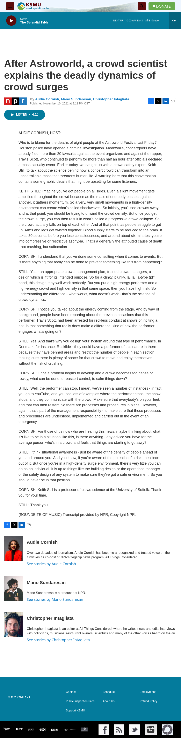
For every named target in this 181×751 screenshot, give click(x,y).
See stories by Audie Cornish (51, 563)
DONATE (163, 6)
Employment (148, 692)
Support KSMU (75, 710)
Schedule (109, 692)
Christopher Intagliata (111, 99)
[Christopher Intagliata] (13, 624)
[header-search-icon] (142, 6)
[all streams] (175, 20)
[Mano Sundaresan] (13, 588)
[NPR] (31, 729)
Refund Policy (148, 701)
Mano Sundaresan (76, 99)
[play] (11, 20)
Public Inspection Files (80, 701)
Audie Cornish (47, 99)
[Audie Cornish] (13, 548)
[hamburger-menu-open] (10, 6)
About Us (109, 701)
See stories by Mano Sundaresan (55, 599)
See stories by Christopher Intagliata (58, 639)
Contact (71, 692)
